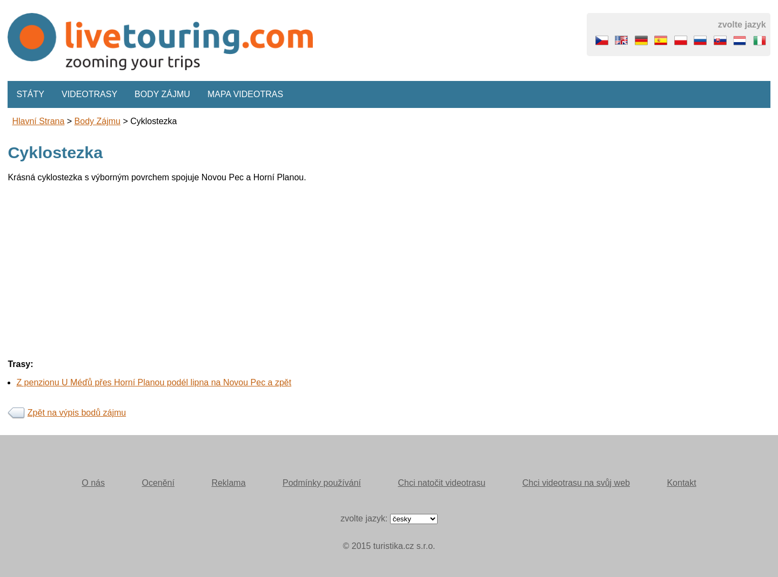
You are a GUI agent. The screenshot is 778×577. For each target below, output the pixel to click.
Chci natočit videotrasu (441, 482)
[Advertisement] (332, 266)
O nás (93, 482)
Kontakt (681, 482)
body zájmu (97, 121)
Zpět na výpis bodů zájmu (77, 412)
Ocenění (158, 482)
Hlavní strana (38, 121)
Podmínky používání (322, 482)
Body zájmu (162, 94)
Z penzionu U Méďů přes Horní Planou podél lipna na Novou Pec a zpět (153, 382)
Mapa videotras (245, 94)
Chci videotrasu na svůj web (576, 482)
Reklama (228, 482)
